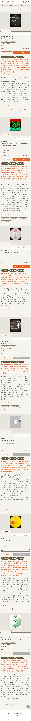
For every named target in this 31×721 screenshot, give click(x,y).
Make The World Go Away (10, 344)
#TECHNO (24, 109)
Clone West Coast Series (8, 41)
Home (9, 713)
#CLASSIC (5, 112)
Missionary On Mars (8, 39)
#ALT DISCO (15, 406)
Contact (19, 716)
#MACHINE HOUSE (7, 313)
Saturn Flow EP (6, 540)
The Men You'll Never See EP (11, 640)
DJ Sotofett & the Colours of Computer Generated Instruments (14, 145)
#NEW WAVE (6, 406)
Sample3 (21, 57)
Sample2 (13, 57)
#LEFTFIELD (23, 218)
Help (21, 713)
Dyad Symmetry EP (7, 441)
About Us (16, 713)
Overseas (12, 716)
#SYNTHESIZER (6, 409)
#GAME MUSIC (6, 221)
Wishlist (6, 53)
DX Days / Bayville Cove (9, 253)
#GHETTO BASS (6, 609)
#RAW (16, 313)
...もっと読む (25, 698)
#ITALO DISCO (14, 109)
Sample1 (5, 57)
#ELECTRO (5, 109)
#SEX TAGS (5, 218)
